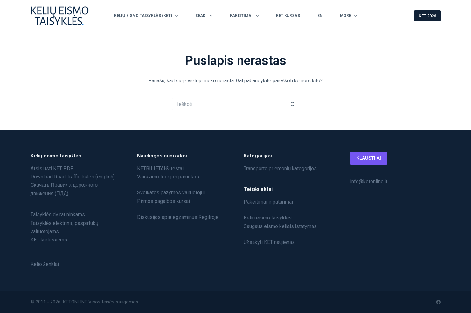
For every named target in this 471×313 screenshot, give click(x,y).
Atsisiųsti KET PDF (52, 168)
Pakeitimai (245, 16)
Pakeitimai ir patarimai (268, 202)
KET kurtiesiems (49, 240)
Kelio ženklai (45, 264)
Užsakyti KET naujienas (269, 242)
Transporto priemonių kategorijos (280, 168)
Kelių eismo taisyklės (268, 218)
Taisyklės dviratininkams (58, 215)
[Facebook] (438, 302)
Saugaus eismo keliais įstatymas (280, 226)
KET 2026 (427, 15)
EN (319, 15)
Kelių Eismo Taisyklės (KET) (147, 16)
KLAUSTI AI (369, 158)
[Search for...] (229, 104)
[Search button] (293, 104)
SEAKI (205, 16)
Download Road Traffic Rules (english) (73, 177)
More (349, 16)
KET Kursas (288, 15)
